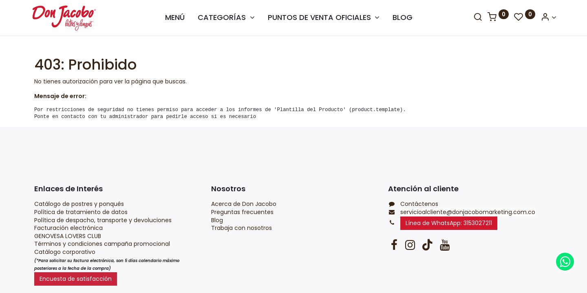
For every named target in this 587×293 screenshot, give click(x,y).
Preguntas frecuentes (242, 212)
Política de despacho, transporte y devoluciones (103, 220)
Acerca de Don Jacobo (243, 204)
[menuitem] (175, 17)
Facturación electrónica (69, 228)
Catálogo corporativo (65, 252)
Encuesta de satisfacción (76, 279)
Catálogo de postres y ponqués (79, 204)
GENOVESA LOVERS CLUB (67, 236)
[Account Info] (545, 17)
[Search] (474, 17)
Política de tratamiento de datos (81, 212)
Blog (218, 220)
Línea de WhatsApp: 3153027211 (449, 223)
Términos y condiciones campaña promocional (103, 244)
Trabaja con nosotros (241, 228)
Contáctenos (419, 204)
